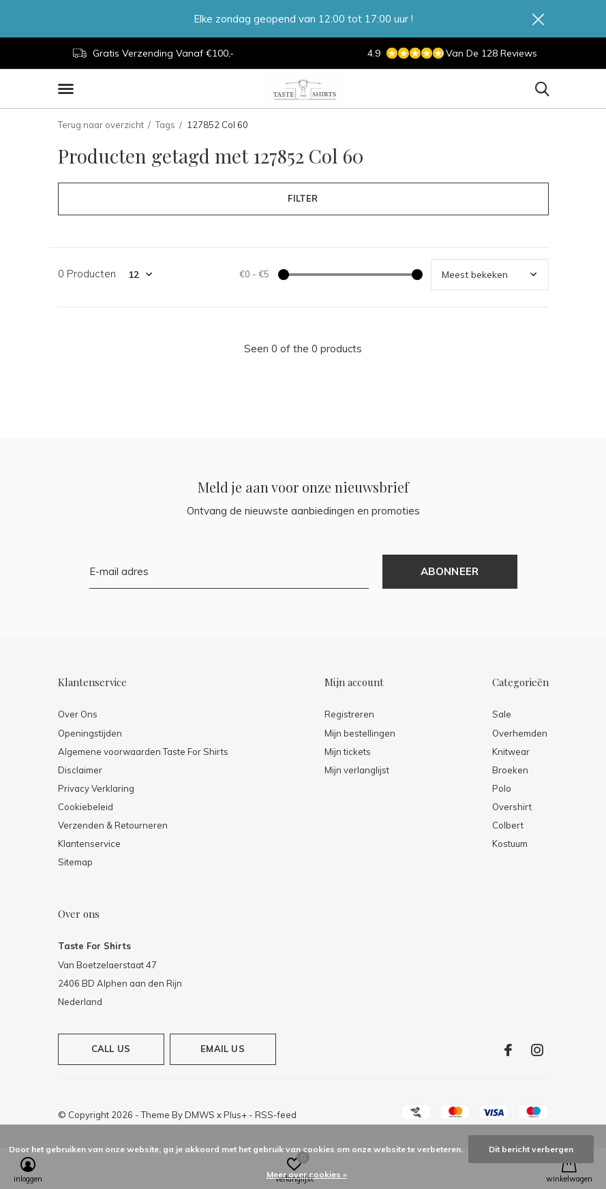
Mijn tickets (347, 751)
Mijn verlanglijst (356, 770)
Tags (165, 124)
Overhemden (519, 733)
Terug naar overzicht (101, 124)
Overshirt (512, 806)
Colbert (508, 825)
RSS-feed (276, 1114)
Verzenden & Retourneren (113, 825)
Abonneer (450, 571)
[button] (68, 89)
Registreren (349, 714)
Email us (222, 1048)
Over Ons (77, 714)
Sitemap (75, 861)
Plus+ (235, 1114)
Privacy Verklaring (96, 788)
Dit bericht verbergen (531, 1149)
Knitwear (511, 751)
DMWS (200, 1114)
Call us (110, 1048)
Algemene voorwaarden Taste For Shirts (143, 751)
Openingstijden (90, 733)
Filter (303, 198)
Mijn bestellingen (359, 733)
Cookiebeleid (85, 806)
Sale (501, 714)
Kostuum (510, 843)
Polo (501, 788)
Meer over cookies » (307, 1174)
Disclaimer (80, 770)
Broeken (510, 770)
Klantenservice (89, 843)
